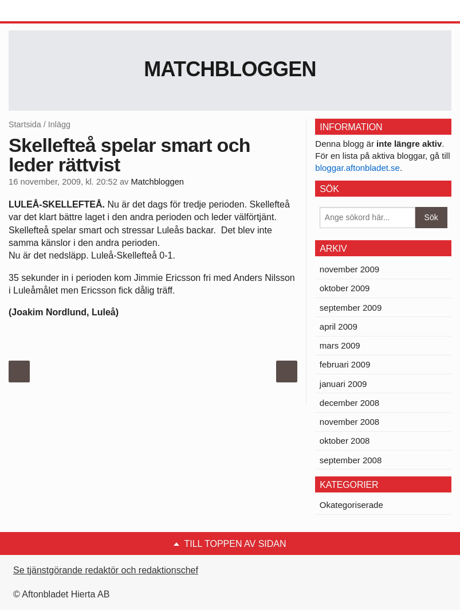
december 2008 (349, 403)
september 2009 (351, 307)
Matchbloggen (230, 69)
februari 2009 (345, 364)
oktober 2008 (345, 440)
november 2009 (349, 269)
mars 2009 (340, 345)
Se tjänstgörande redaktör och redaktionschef (105, 570)
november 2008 (349, 422)
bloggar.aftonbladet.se (357, 168)
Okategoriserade (351, 505)
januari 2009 (343, 384)
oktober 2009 (345, 288)
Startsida (25, 124)
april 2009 (338, 326)
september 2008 (351, 460)
